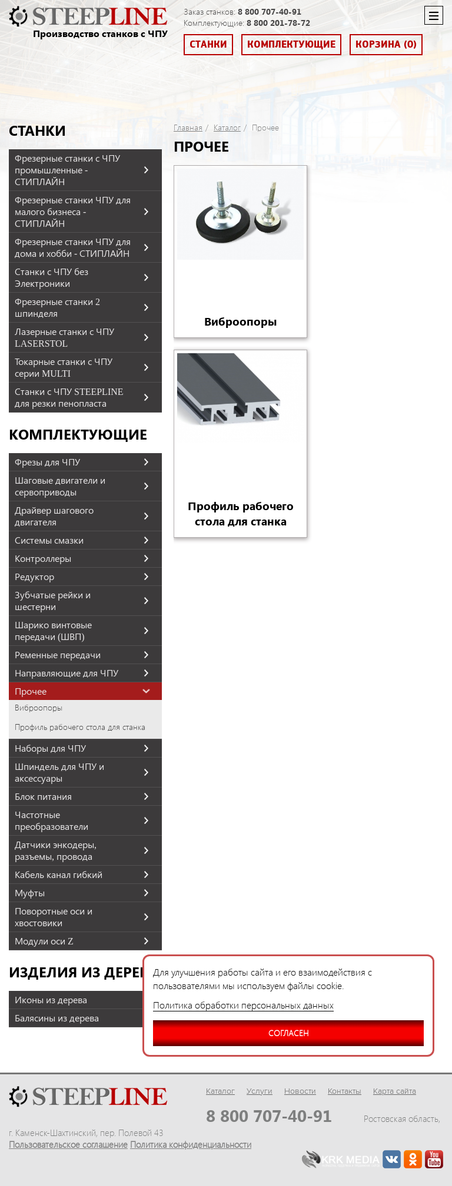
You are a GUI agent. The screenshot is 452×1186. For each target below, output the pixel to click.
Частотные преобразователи (51, 820)
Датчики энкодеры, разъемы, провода (56, 850)
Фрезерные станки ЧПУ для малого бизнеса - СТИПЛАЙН (73, 211)
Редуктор (34, 576)
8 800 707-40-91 (269, 11)
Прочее (30, 691)
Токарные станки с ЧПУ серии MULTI (63, 367)
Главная (188, 127)
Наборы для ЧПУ (50, 748)
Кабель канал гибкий (58, 874)
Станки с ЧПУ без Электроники (51, 277)
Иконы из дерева (51, 999)
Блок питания (43, 796)
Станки (208, 44)
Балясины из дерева (57, 1017)
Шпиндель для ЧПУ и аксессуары (59, 772)
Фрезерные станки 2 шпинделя (57, 307)
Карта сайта (394, 1091)
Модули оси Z (44, 940)
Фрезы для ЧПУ (47, 461)
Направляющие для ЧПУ (66, 672)
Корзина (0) (386, 44)
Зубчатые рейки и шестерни (53, 600)
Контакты (344, 1091)
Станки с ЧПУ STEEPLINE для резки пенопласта (69, 397)
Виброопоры (38, 707)
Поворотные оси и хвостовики (53, 916)
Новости (300, 1091)
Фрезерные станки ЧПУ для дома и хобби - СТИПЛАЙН (73, 247)
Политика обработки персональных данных (243, 1005)
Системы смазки (49, 540)
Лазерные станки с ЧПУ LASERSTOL (64, 337)
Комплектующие (291, 44)
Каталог (227, 127)
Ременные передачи (58, 654)
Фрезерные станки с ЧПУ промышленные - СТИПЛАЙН (67, 170)
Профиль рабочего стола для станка (80, 727)
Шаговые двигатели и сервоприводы (60, 486)
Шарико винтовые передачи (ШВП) (53, 630)
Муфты (30, 892)
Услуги (259, 1091)
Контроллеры (43, 558)
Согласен (230, 1029)
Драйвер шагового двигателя (54, 516)
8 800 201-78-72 (278, 22)
